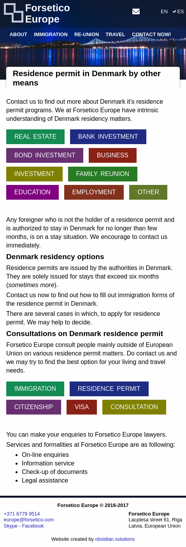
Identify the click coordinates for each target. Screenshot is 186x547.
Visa (82, 407)
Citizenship (33, 407)
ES (180, 11)
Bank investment (108, 136)
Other (148, 192)
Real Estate (35, 136)
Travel (115, 35)
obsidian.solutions (115, 539)
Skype (11, 526)
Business (112, 155)
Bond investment (44, 155)
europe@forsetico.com (29, 520)
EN (164, 11)
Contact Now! (151, 35)
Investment (34, 174)
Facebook (33, 526)
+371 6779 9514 (22, 514)
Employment (94, 192)
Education (32, 192)
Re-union (86, 35)
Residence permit (109, 388)
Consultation (134, 407)
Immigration (51, 35)
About (18, 35)
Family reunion (103, 174)
